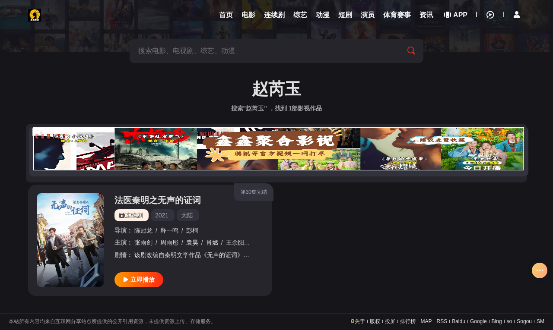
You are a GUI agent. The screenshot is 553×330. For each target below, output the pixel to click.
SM (540, 321)
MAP (426, 321)
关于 (360, 321)
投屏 (390, 321)
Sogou (524, 321)
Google (478, 321)
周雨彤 (169, 242)
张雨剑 (143, 242)
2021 (161, 215)
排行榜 (408, 321)
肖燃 (212, 242)
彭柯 (192, 230)
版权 (375, 321)
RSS (441, 321)
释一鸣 (169, 230)
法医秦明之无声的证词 (157, 200)
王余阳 (235, 242)
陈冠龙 (143, 230)
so (509, 321)
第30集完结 (254, 192)
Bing (497, 321)
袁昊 (192, 242)
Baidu (458, 321)
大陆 (187, 215)
